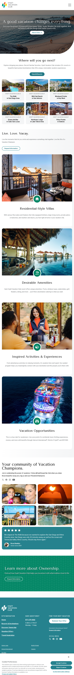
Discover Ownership (9, 627)
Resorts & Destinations (10, 624)
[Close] (68, 657)
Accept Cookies (61, 663)
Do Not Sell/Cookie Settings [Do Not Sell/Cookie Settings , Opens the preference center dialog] (61, 671)
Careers (33, 649)
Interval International (7, 649)
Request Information (11, 148)
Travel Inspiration (8, 635)
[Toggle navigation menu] (69, 5)
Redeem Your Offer (59, 621)
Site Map (4, 652)
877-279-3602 (30, 620)
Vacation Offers (7, 631)
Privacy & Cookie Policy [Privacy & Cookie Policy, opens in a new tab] (9, 674)
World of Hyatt (35, 645)
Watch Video (37, 32)
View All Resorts (37, 74)
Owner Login (5, 645)
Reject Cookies (61, 667)
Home (4, 620)
